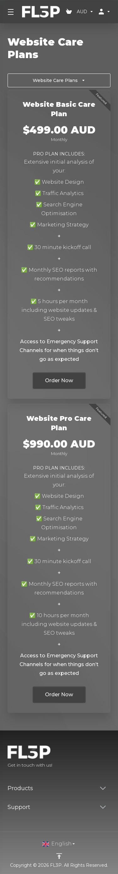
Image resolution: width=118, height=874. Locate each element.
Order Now (59, 380)
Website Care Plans (59, 80)
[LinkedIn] (110, 757)
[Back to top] (59, 856)
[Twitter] (100, 757)
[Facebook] (90, 757)
